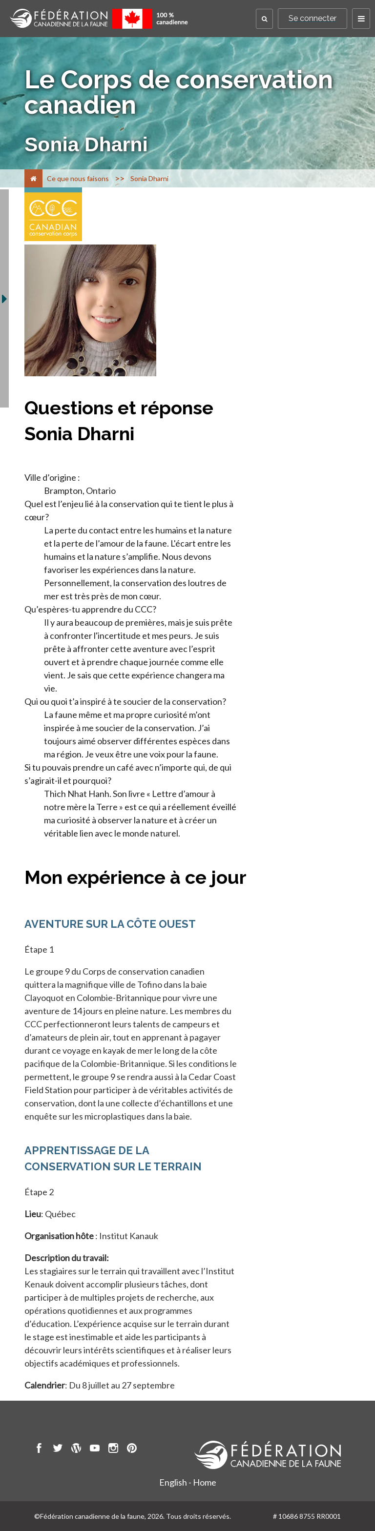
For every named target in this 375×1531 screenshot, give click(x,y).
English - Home (187, 1482)
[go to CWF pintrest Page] (132, 1449)
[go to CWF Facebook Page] (39, 1449)
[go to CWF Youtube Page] (95, 1449)
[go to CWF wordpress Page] (76, 1449)
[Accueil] (33, 178)
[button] (264, 19)
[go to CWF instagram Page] (113, 1449)
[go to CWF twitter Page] (57, 1449)
